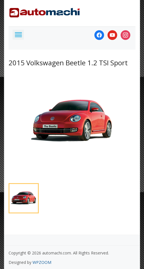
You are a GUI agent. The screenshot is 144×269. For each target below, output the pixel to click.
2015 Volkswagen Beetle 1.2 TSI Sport (68, 62)
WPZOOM (42, 262)
